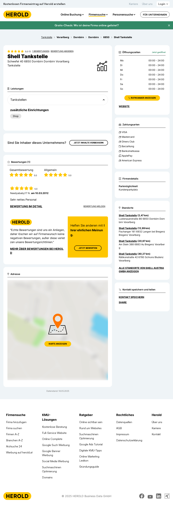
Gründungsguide (89, 466)
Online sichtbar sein (90, 422)
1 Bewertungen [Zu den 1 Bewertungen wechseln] (40, 51)
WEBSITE (124, 106)
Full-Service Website (54, 433)
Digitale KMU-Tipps (90, 450)
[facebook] (141, 497)
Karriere (133, 4)
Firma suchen (14, 428)
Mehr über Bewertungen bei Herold (37, 251)
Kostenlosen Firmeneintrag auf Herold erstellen (34, 4)
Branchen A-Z (14, 440)
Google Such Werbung (56, 445)
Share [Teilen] (123, 302)
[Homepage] (17, 14)
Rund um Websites (90, 428)
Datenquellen (124, 422)
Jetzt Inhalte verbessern (89, 142)
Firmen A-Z (12, 434)
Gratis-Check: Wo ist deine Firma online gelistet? (87, 25)
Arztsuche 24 (14, 446)
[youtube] (150, 497)
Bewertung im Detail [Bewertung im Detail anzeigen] (26, 206)
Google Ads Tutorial (91, 444)
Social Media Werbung (55, 461)
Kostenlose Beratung (54, 426)
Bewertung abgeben (62, 51)
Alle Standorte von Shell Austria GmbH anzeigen (141, 269)
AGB (119, 428)
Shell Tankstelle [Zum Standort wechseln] (128, 215)
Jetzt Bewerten (88, 248)
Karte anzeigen (58, 344)
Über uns (147, 4)
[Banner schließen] (169, 25)
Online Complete (52, 439)
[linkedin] (158, 497)
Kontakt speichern (131, 297)
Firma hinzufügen (16, 422)
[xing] (167, 497)
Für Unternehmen (155, 14)
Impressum (122, 434)
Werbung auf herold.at (19, 452)
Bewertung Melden (94, 206)
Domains (47, 477)
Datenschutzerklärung (129, 440)
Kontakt (156, 434)
